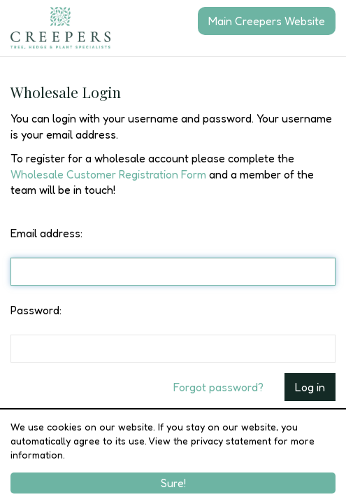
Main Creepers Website (266, 21)
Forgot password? (218, 387)
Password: (36, 310)
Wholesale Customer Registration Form (108, 174)
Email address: (46, 233)
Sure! (173, 483)
